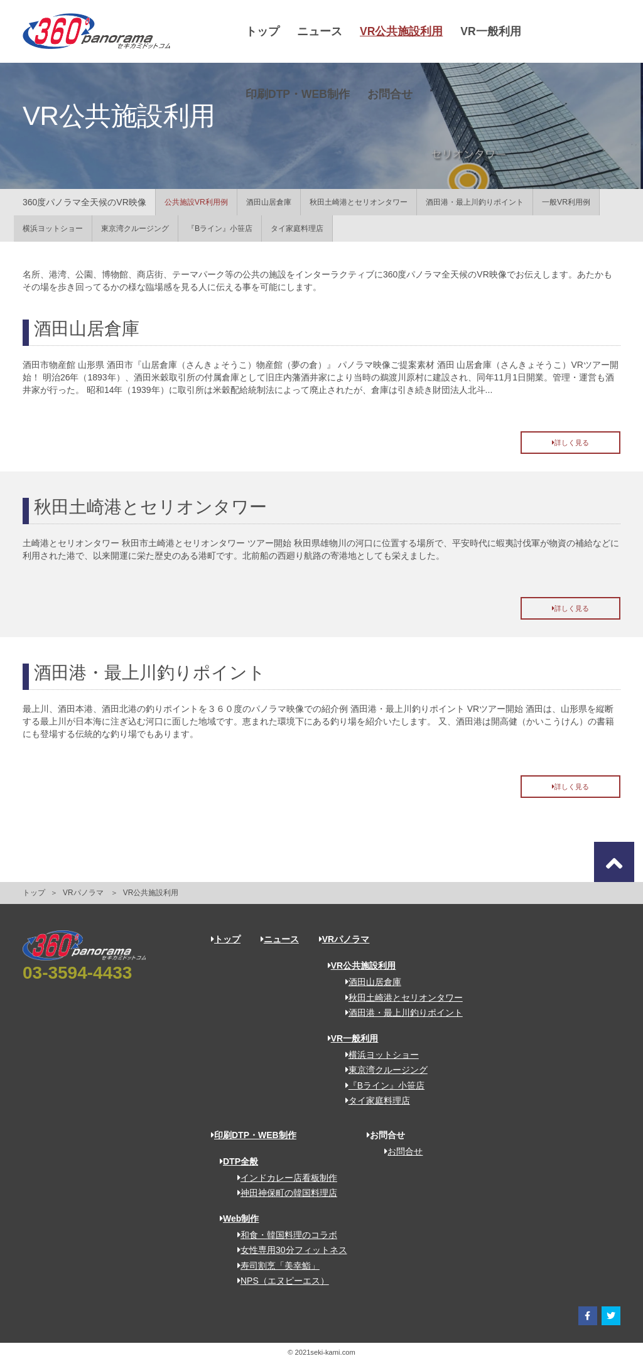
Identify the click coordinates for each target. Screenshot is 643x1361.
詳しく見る (570, 442)
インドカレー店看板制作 (283, 1178)
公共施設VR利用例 (196, 202)
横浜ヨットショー (53, 228)
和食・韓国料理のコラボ (283, 1235)
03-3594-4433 (77, 972)
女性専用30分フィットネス (288, 1250)
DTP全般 (239, 1161)
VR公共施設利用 (401, 31)
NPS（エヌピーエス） (279, 1281)
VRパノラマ (83, 892)
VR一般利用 (490, 31)
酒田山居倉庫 (268, 202)
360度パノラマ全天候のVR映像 (84, 202)
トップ (262, 31)
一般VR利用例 (566, 202)
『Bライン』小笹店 (219, 228)
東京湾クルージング (135, 228)
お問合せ (390, 94)
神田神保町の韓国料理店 (283, 1193)
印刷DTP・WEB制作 (298, 94)
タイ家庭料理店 (297, 228)
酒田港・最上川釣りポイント (475, 202)
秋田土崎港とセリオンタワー (359, 202)
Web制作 (239, 1218)
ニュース (319, 31)
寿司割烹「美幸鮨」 (274, 1266)
